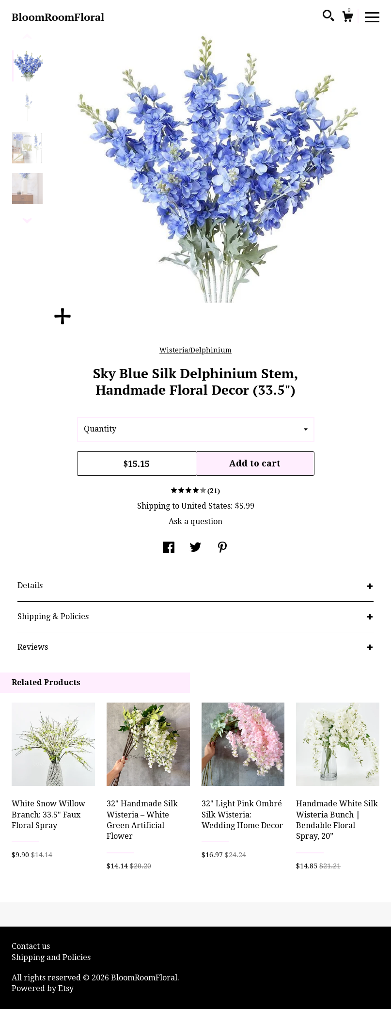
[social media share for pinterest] (222, 548)
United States (206, 506)
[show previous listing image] (27, 37)
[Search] (328, 17)
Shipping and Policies (51, 957)
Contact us (31, 946)
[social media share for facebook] (168, 548)
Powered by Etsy (43, 988)
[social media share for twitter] (195, 548)
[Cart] (347, 18)
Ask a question (195, 521)
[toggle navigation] (372, 16)
